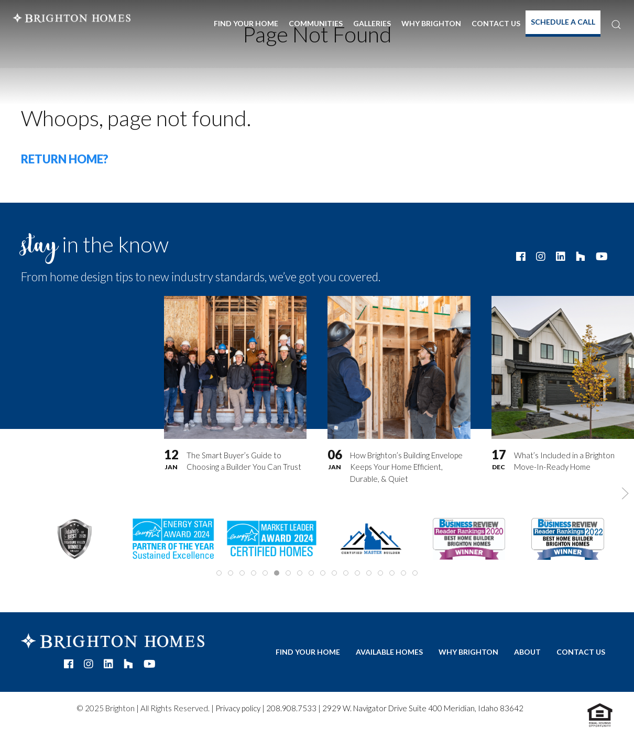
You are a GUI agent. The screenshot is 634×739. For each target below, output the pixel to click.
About (527, 651)
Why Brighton (431, 23)
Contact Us (496, 23)
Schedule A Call (563, 21)
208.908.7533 (291, 708)
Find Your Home (246, 23)
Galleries (372, 23)
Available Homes (389, 651)
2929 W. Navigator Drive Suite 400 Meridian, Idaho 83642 (422, 708)
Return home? (64, 159)
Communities (316, 23)
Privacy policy (237, 708)
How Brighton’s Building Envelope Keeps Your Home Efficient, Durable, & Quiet (406, 466)
